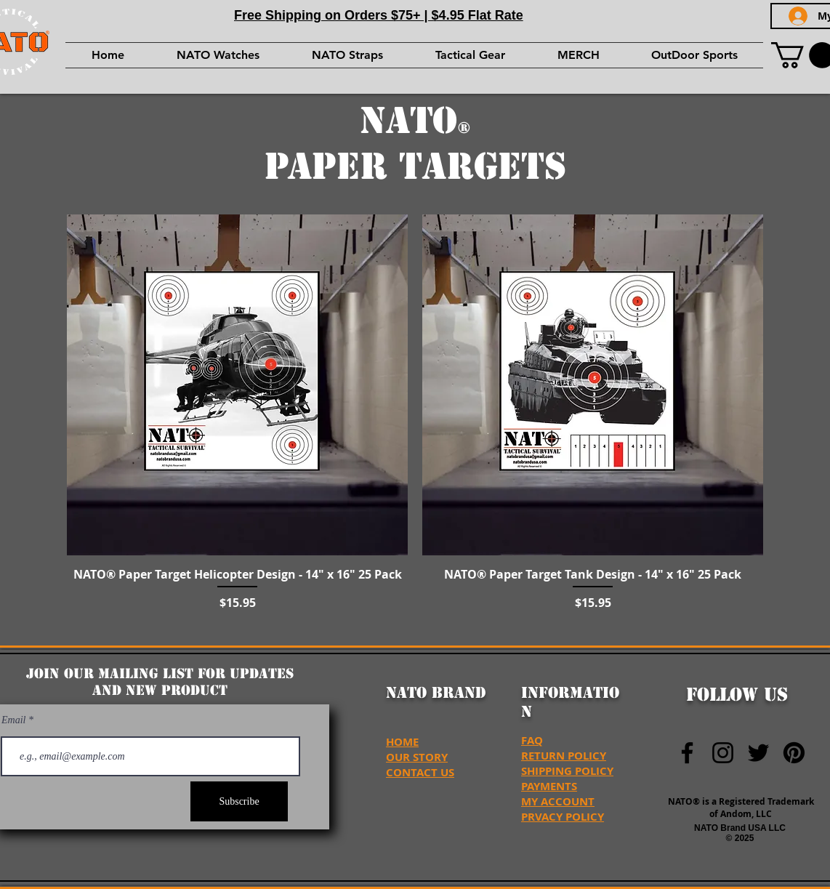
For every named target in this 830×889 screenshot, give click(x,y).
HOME (402, 741)
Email (14, 720)
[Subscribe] (239, 801)
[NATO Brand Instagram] (723, 753)
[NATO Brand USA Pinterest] (794, 753)
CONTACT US (420, 772)
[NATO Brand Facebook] (687, 753)
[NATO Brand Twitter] (758, 753)
